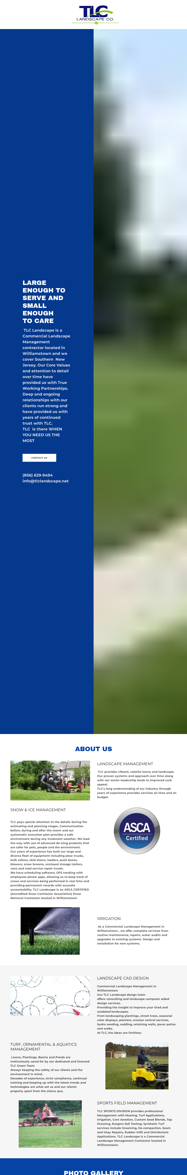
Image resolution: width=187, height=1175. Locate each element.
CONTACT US (39, 457)
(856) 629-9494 (38, 475)
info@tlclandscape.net (46, 481)
